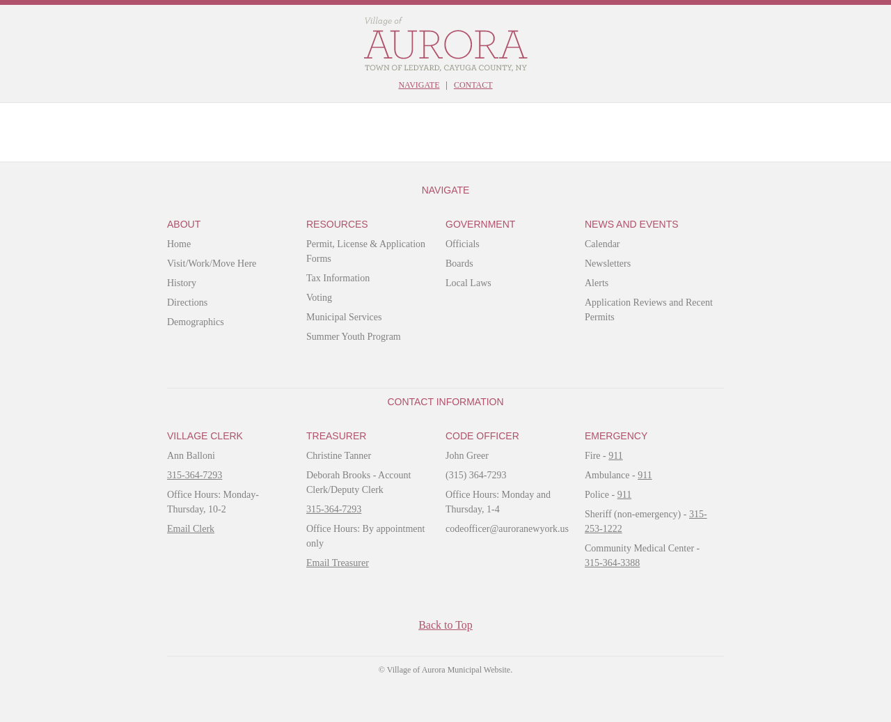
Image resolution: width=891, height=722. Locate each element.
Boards (459, 263)
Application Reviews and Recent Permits (649, 309)
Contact (473, 85)
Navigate (418, 85)
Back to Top (445, 625)
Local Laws (468, 283)
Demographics (195, 322)
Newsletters (608, 263)
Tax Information (338, 278)
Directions (187, 302)
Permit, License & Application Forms (365, 251)
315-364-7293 (194, 475)
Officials (463, 244)
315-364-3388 (612, 563)
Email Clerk (190, 529)
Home (179, 244)
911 (615, 455)
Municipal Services (343, 317)
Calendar (602, 244)
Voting (319, 297)
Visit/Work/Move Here (211, 263)
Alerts (596, 283)
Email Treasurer (337, 563)
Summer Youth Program (353, 336)
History (181, 283)
